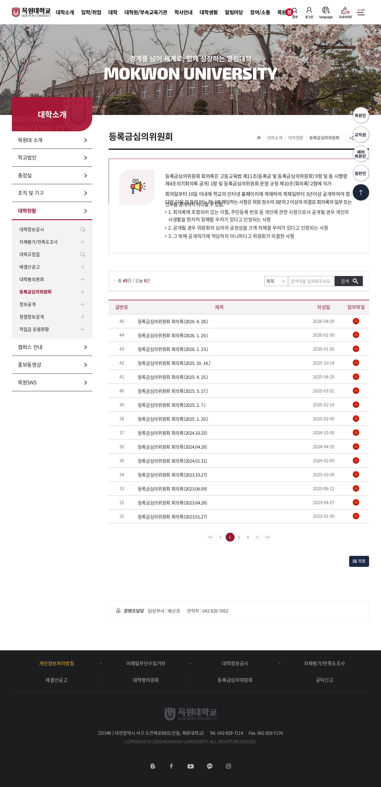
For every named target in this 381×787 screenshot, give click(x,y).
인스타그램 (228, 766)
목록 (359, 561)
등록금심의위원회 (35, 291)
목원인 (361, 115)
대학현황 (295, 138)
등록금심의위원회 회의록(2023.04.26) (172, 502)
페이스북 (171, 766)
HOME (259, 137)
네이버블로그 (153, 766)
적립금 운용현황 (34, 329)
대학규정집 (29, 254)
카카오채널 (210, 766)
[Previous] (220, 537)
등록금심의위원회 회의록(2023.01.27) (172, 516)
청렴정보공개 (31, 316)
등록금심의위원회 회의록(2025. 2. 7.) (172, 405)
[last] (267, 537)
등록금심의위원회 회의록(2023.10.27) (172, 474)
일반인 (361, 173)
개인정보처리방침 (56, 663)
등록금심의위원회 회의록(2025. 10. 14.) (174, 363)
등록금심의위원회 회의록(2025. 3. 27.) (173, 391)
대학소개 (274, 138)
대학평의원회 (31, 279)
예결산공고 (29, 267)
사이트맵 (361, 15)
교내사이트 (345, 12)
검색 (295, 12)
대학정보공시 (31, 229)
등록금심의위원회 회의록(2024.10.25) (172, 433)
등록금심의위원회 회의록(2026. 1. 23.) (173, 349)
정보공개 (27, 304)
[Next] (257, 537)
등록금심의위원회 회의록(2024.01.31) (172, 461)
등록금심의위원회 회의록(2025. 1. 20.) (173, 419)
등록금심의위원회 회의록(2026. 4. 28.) (173, 321)
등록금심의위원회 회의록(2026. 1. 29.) (173, 335)
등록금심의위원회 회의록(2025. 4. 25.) (173, 377)
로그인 (309, 12)
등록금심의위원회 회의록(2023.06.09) (172, 488)
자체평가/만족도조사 (38, 242)
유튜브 (190, 766)
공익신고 (324, 679)
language (326, 12)
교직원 (361, 135)
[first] (210, 537)
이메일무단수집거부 (145, 663)
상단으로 (361, 192)
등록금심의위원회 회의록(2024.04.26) (172, 447)
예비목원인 (361, 154)
